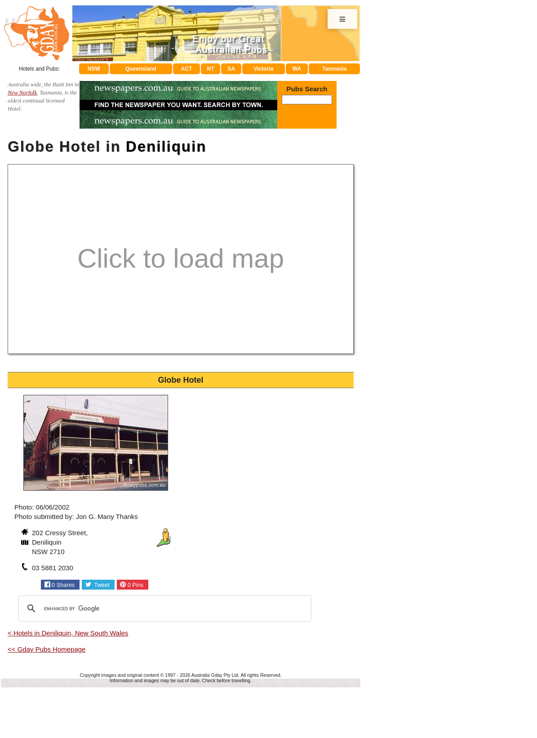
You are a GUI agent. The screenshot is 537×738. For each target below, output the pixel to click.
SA (231, 69)
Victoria (264, 69)
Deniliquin (166, 146)
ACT (186, 69)
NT (210, 69)
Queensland (140, 69)
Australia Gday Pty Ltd (214, 675)
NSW (94, 69)
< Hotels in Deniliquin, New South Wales (68, 633)
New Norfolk (22, 92)
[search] (163, 608)
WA (297, 69)
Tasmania (334, 69)
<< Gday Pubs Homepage (46, 649)
